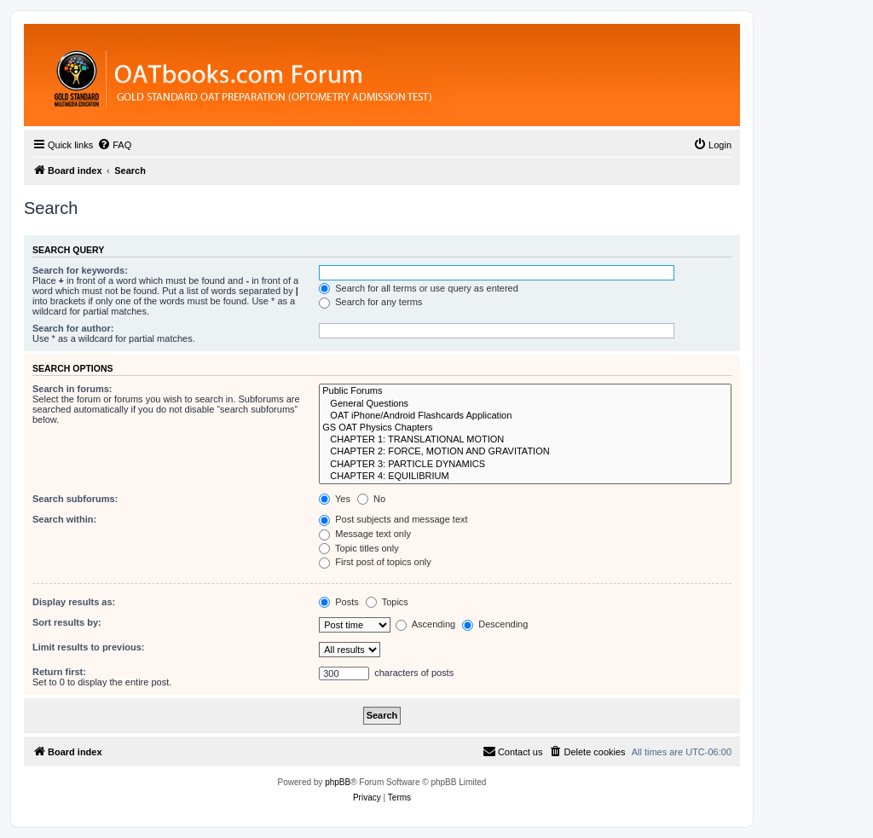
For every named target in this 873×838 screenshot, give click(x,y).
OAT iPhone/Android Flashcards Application (525, 416)
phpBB (337, 782)
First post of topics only (375, 562)
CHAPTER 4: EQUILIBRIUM (525, 477)
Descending (495, 624)
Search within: (64, 519)
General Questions (525, 404)
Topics (387, 602)
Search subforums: (75, 499)
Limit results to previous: (88, 647)
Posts (339, 602)
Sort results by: (66, 622)
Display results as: (73, 602)
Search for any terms (370, 302)
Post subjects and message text (393, 519)
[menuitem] (114, 145)
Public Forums (525, 391)
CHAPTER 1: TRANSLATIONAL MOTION (525, 440)
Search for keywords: (80, 270)
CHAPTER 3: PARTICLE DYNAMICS (525, 465)
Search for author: (72, 328)
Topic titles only (358, 548)
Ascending (425, 624)
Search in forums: (72, 389)
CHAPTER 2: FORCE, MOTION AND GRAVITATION (525, 452)
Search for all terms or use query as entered (418, 288)
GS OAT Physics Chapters (525, 428)
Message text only (365, 534)
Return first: (59, 672)
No (371, 499)
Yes (334, 499)
